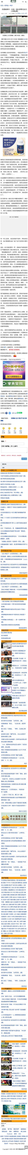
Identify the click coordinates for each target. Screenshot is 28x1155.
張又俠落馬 (4, 636)
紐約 (12, 1142)
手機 (16, 932)
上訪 (15, 915)
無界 (25, 1139)
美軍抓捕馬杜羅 (6, 639)
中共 (14, 893)
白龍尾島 (3, 920)
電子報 (10, 1130)
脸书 (5, 347)
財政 (22, 908)
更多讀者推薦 (23, 596)
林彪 (10, 929)
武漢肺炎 (12, 881)
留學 (21, 922)
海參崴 (6, 910)
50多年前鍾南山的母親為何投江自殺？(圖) (13, 477)
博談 (11, 1119)
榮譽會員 (11, 396)
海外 (21, 924)
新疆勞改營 (18, 920)
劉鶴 (2, 898)
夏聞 (8, 1097)
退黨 (19, 891)
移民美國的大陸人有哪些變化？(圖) (11, 496)
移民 (15, 922)
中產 (2, 910)
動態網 (21, 1139)
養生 (11, 934)
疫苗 (22, 891)
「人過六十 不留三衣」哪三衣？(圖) (12, 795)
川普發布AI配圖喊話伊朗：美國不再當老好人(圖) (19, 654)
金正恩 (21, 893)
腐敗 (14, 900)
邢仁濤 (17, 1099)
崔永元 (15, 898)
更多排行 (24, 1040)
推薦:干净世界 (4, 1137)
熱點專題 (5, 631)
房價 (2, 912)
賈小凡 (16, 1094)
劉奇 (13, 929)
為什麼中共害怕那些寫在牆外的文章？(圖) (13, 482)
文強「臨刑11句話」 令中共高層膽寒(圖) (13, 997)
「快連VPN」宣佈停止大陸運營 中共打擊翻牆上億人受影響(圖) (19, 691)
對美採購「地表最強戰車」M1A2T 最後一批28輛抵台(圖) (19, 706)
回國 (8, 924)
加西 (24, 1142)
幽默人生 (6, 932)
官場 (23, 900)
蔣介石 (22, 927)
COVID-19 (9, 883)
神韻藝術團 (12, 1137)
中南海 (19, 898)
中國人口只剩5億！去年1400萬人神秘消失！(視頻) (19, 1069)
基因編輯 (24, 912)
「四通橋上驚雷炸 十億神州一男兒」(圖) (13, 542)
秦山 (5, 1099)
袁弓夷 (17, 888)
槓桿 (13, 905)
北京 (24, 39)
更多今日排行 (23, 812)
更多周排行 (23, 876)
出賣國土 (20, 886)
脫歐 (4, 905)
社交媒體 (15, 903)
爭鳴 (5, 1119)
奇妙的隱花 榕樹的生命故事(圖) (10, 625)
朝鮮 (22, 903)
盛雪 (25, 1097)
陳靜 (14, 1097)
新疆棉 (6, 888)
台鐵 (23, 883)
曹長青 (6, 1102)
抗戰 (13, 927)
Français (11, 1144)
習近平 (25, 52)
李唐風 (18, 1097)
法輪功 (19, 915)
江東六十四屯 (11, 917)
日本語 (22, 1144)
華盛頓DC (17, 1142)
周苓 (11, 1097)
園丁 (22, 1097)
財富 (25, 908)
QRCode (14, 413)
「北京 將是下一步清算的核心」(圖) (11, 554)
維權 (7, 915)
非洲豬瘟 (10, 912)
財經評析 (23, 1119)
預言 (19, 932)
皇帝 (19, 929)
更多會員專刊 (23, 629)
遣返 (2, 924)
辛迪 (10, 1102)
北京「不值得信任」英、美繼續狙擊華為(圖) (14, 529)
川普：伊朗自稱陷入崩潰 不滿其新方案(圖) (14, 803)
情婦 (11, 900)
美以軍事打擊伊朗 (6, 633)
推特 (15, 1135)
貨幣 (19, 905)
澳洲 (4, 927)
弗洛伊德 (7, 893)
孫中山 (17, 927)
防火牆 (3, 915)
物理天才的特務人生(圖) (8, 485)
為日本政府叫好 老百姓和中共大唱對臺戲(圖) (14, 565)
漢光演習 (15, 883)
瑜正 (20, 1099)
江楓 (23, 1099)
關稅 (8, 895)
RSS (20, 1135)
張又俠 (15, 886)
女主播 (5, 922)
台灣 (10, 910)
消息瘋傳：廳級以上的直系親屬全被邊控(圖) (14, 557)
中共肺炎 (3, 881)
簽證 (5, 924)
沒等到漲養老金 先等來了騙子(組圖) (12, 756)
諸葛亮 (23, 929)
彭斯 (16, 895)
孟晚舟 (5, 895)
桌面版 (4, 1130)
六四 (16, 891)
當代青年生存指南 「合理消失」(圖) (12, 721)
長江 (10, 888)
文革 (8, 934)
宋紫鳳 (3, 1094)
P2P (17, 912)
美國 (19, 895)
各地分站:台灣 (6, 1142)
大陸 (14, 912)
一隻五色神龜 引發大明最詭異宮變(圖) (12, 602)
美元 (16, 905)
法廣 (11, 903)
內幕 (23, 898)
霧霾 (19, 912)
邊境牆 (12, 895)
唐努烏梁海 (18, 917)
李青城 (12, 1099)
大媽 (24, 910)
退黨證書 (16, 1139)
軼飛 (2, 1097)
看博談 (7, 5)
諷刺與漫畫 (16, 1119)
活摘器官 (3, 917)
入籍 (11, 924)
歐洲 (21, 1142)
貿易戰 (6, 886)
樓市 (19, 908)
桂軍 (10, 927)
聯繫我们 (16, 1132)
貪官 (8, 900)
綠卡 (14, 924)
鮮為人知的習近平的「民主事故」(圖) (12, 493)
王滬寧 (6, 898)
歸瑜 (24, 1094)
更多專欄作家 (23, 1104)
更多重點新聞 (23, 711)
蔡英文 (14, 910)
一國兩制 (7, 903)
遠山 (5, 1097)
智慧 (10, 932)
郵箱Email (3, 1124)
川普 (17, 881)
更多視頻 (24, 1090)
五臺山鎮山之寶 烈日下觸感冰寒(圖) (12, 1037)
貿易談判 (23, 895)
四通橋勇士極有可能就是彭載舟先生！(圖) (13, 505)
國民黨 (20, 883)
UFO (11, 893)
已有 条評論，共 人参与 (9, 446)
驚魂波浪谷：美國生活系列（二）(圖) (12, 488)
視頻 (3, 1042)
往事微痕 (21, 888)
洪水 (13, 888)
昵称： (3, 441)
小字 (26, 13)
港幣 (11, 908)
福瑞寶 (11, 1139)
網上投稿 (23, 1132)
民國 (7, 927)
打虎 (20, 900)
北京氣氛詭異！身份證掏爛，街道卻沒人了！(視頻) (19, 676)
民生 (17, 924)
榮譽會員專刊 (7, 600)
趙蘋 (2, 1099)
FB (19, 903)
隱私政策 (4, 1132)
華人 (12, 922)
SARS (13, 920)
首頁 (2, 5)
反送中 (5, 900)
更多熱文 (24, 987)
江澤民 (11, 898)
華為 (17, 893)
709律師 (11, 915)
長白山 (24, 917)
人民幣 (23, 905)
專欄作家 (5, 1092)
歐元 (5, 908)
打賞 (18, 13)
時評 (11, 5)
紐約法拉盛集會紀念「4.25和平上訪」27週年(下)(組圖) (19, 683)
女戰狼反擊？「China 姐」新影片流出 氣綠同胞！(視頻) (19, 1076)
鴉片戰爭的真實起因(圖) (8, 479)
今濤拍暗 (8, 1094)
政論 (8, 1119)
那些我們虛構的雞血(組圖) (8, 490)
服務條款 (23, 1130)
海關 (24, 922)
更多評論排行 (23, 574)
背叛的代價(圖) (5, 499)
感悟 (13, 932)
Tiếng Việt (17, 1144)
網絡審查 (23, 915)
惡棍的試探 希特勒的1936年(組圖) (11, 474)
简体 (23, 1)
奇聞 (22, 932)
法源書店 (19, 1137)
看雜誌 (24, 1137)
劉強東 (21, 910)
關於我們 (16, 1130)
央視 (9, 922)
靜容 (8, 1099)
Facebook (9, 1135)
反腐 (17, 900)
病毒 (4, 883)
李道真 (21, 1094)
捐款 (10, 1132)
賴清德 (21, 881)
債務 (10, 905)
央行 (7, 905)
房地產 (15, 908)
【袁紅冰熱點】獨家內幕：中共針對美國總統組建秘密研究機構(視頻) (19, 1084)
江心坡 (9, 920)
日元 (8, 908)
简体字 (6, 1144)
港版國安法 (11, 891)
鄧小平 (6, 929)
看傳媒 (7, 1139)
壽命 (5, 934)
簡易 (12, 1094)
